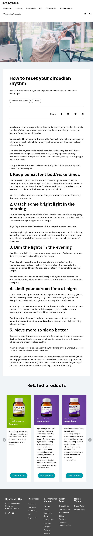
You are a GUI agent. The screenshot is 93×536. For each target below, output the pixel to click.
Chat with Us (64, 506)
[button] (85, 13)
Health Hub (32, 511)
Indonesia (47, 523)
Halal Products (66, 8)
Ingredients (32, 518)
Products (31, 504)
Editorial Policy (79, 510)
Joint (36, 100)
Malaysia (47, 527)
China (46, 510)
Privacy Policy (79, 506)
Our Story (19, 8)
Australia (47, 506)
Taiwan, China (49, 519)
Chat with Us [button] (51, 8)
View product (18, 475)
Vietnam (47, 534)
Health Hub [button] (31, 8)
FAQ (40, 8)
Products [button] (7, 8)
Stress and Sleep (20, 100)
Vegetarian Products (12, 14)
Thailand (47, 530)
